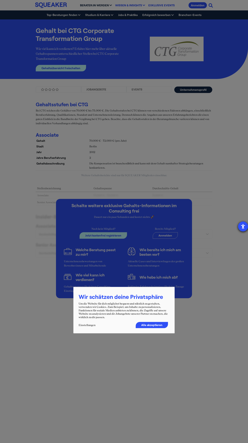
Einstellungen (87, 325)
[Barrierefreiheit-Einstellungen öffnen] (243, 226)
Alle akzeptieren (151, 325)
